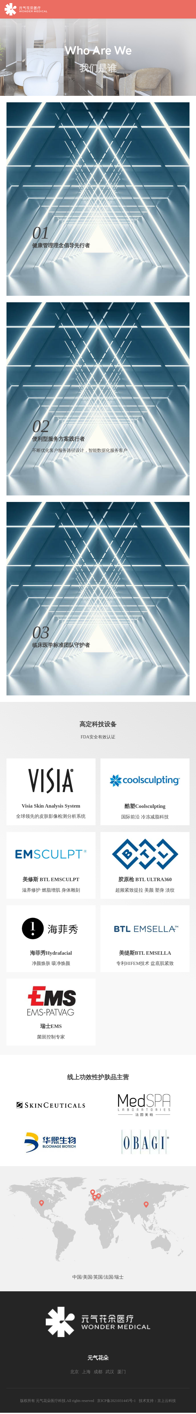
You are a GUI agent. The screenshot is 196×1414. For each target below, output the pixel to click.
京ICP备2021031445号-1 (116, 1402)
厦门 (121, 1373)
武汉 (109, 1373)
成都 (98, 1373)
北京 (74, 1373)
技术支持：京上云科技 (157, 1402)
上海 (86, 1373)
